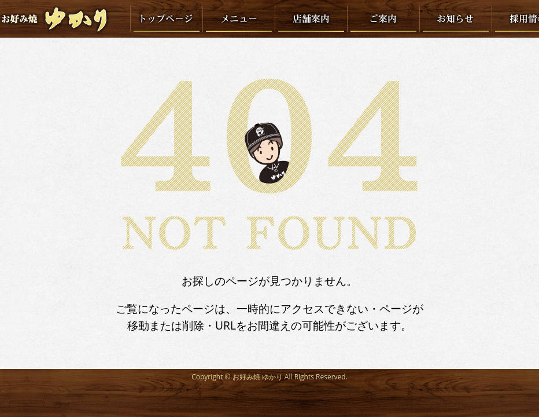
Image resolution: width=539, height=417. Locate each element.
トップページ (166, 19)
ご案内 (383, 19)
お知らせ (455, 19)
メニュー (238, 19)
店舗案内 (311, 19)
